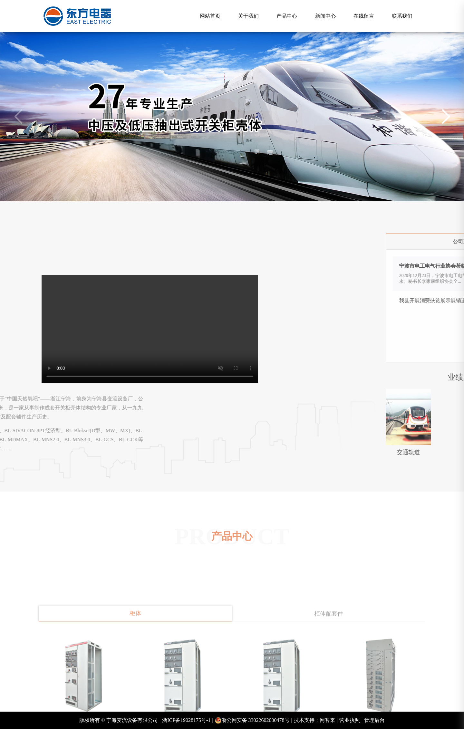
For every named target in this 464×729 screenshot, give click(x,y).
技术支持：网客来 (316, 720)
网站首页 (210, 16)
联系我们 (402, 16)
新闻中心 (325, 16)
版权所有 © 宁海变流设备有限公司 (119, 720)
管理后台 (374, 720)
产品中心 (286, 16)
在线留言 (363, 16)
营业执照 (350, 720)
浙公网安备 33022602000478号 (253, 720)
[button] (445, 117)
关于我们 (248, 16)
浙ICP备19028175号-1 (187, 720)
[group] (232, 116)
